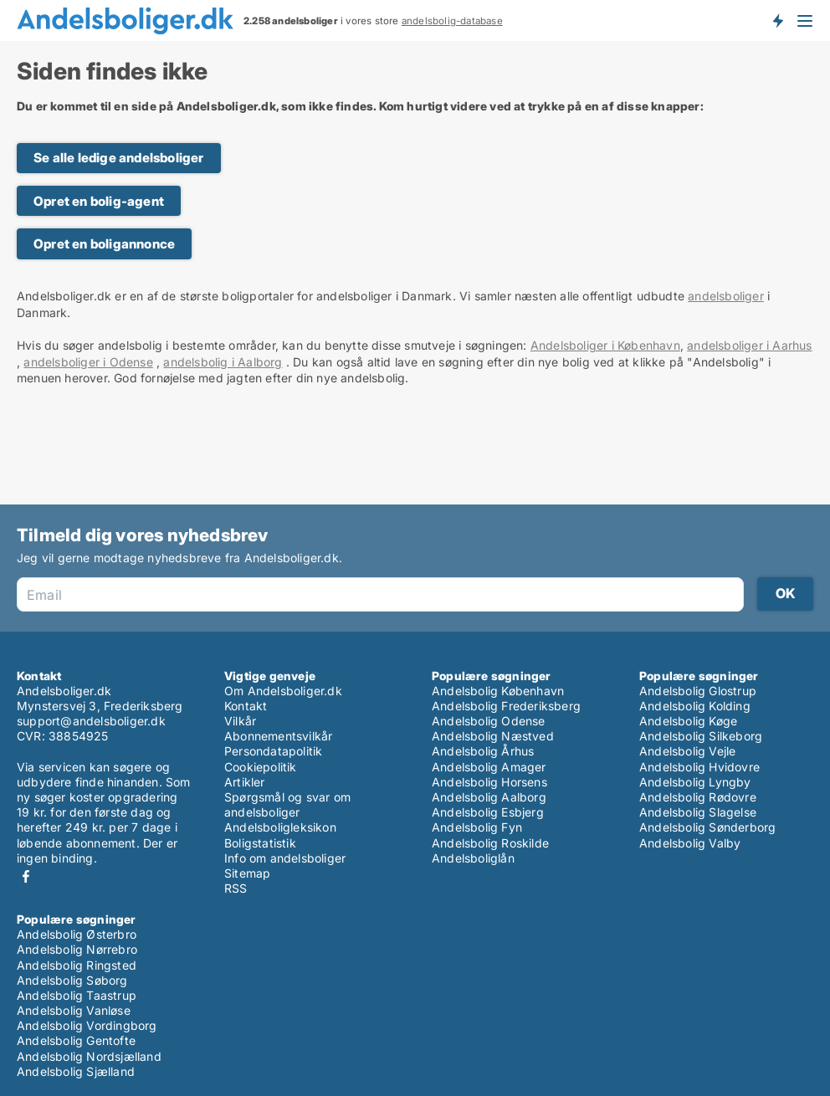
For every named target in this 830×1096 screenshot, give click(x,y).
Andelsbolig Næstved (493, 736)
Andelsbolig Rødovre (697, 797)
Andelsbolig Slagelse (697, 812)
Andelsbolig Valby (689, 843)
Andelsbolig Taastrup (76, 995)
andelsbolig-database (452, 21)
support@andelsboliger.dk (91, 721)
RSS (236, 888)
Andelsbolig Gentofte (76, 1040)
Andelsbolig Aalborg (489, 797)
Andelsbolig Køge (688, 721)
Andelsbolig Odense (489, 721)
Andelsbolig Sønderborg (707, 827)
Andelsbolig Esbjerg (488, 812)
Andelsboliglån (473, 858)
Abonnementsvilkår (278, 736)
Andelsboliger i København (605, 345)
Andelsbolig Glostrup (697, 691)
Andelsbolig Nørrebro (77, 949)
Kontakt (245, 706)
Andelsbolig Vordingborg (87, 1025)
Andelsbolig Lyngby (695, 782)
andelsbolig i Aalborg (222, 362)
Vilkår (240, 721)
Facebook (26, 876)
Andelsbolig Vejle (687, 751)
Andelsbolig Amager (489, 767)
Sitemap (247, 873)
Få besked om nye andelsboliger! (777, 20)
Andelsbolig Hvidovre (699, 767)
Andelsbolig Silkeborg (700, 736)
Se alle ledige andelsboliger (118, 158)
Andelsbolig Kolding (695, 706)
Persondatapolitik (273, 751)
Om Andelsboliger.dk (283, 691)
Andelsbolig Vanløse (74, 1010)
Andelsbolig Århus (483, 751)
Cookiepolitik (260, 767)
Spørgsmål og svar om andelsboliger (287, 804)
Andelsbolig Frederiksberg (506, 706)
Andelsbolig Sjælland (76, 1071)
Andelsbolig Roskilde (490, 843)
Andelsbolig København (498, 691)
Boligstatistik (260, 843)
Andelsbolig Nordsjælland (89, 1056)
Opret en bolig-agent (98, 201)
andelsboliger (726, 296)
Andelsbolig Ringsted (76, 965)
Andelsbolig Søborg (72, 980)
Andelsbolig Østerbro (76, 934)
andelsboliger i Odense (87, 362)
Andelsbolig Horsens (489, 782)
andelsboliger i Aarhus (749, 345)
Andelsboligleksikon (280, 827)
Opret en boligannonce (104, 244)
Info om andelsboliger (285, 858)
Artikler (244, 782)
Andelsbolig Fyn (477, 827)
